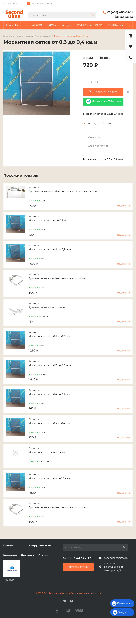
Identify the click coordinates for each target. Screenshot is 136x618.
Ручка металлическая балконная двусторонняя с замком (63, 191)
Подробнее (123, 205)
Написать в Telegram (103, 101)
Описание (94, 137)
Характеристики (98, 145)
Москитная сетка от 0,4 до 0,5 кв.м (49, 394)
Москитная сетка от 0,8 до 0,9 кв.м (50, 249)
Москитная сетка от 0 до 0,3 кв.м (48, 220)
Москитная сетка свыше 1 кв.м (47, 452)
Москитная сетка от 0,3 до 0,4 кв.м (49, 423)
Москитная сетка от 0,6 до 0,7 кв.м (49, 336)
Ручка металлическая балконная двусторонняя (57, 278)
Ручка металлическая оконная (47, 307)
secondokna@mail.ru (42, 3)
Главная (8, 545)
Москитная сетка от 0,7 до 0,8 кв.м (50, 365)
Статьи (43, 555)
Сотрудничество (41, 545)
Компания (10, 555)
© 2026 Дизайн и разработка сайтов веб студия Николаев (68, 593)
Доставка (28, 555)
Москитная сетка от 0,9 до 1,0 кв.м (49, 478)
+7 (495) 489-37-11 (119, 12)
